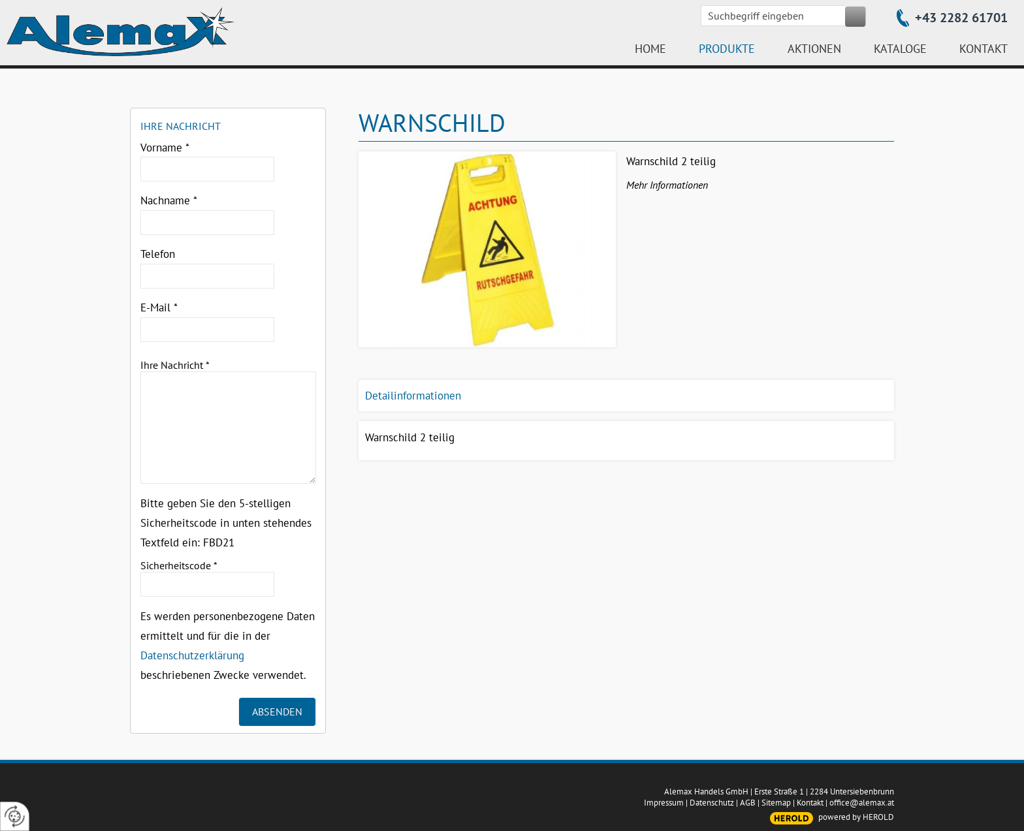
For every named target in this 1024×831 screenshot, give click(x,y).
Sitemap (776, 802)
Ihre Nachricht (175, 364)
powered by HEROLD (856, 817)
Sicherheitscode (178, 565)
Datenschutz (712, 802)
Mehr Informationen (667, 184)
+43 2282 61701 (961, 17)
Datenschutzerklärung (192, 655)
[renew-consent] (14, 816)
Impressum (664, 802)
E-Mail (159, 307)
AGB (748, 802)
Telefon (157, 254)
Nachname (168, 200)
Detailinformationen (413, 395)
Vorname (164, 147)
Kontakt (810, 802)
